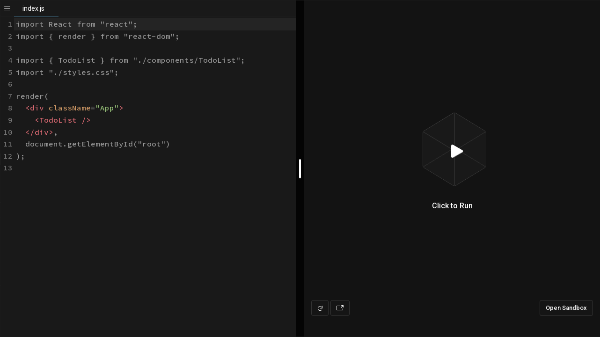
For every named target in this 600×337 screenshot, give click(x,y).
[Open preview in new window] (340, 308)
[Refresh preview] (320, 308)
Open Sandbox (566, 307)
